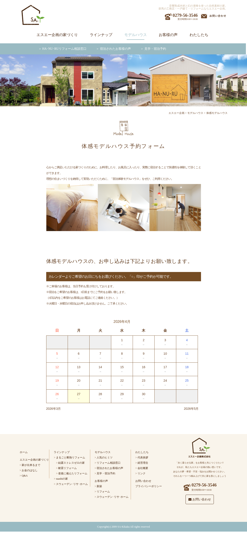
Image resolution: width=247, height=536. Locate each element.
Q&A (25, 475)
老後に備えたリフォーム (72, 473)
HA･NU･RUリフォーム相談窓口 (64, 48)
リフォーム (103, 491)
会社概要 (143, 468)
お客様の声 (168, 35)
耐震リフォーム (67, 468)
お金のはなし (30, 470)
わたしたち (199, 35)
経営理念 (143, 462)
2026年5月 (191, 408)
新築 (99, 486)
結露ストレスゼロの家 (71, 462)
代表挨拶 (143, 457)
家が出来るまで (31, 465)
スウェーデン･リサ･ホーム (72, 484)
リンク (142, 473)
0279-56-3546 (185, 15)
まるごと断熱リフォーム (70, 457)
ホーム (24, 452)
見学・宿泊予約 (155, 48)
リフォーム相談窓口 (109, 462)
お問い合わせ (143, 480)
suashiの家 (62, 478)
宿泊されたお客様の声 (115, 48)
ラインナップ (101, 35)
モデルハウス (135, 35)
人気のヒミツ (105, 457)
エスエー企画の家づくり (57, 35)
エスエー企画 (176, 113)
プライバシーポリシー (148, 486)
